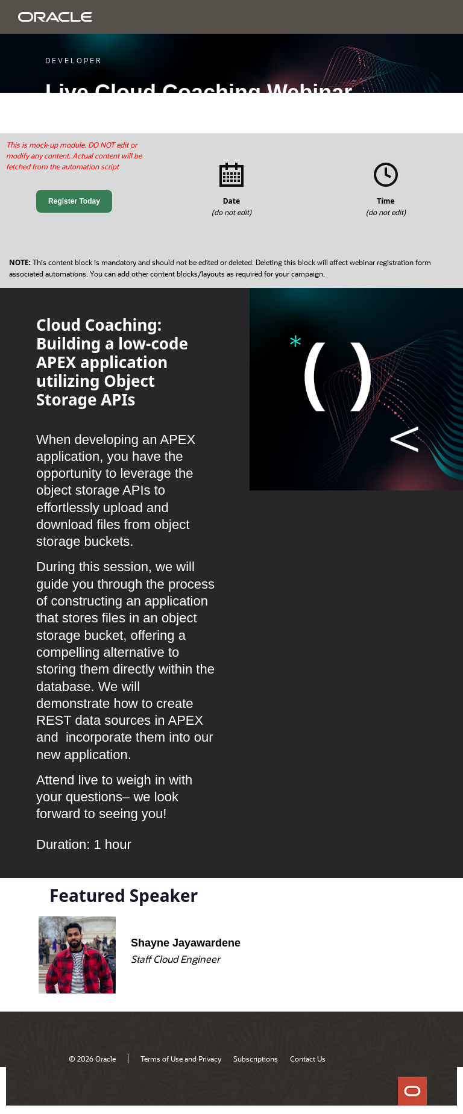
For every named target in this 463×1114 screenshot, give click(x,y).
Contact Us (308, 1058)
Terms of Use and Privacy (180, 1058)
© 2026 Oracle (92, 1058)
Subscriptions (255, 1058)
